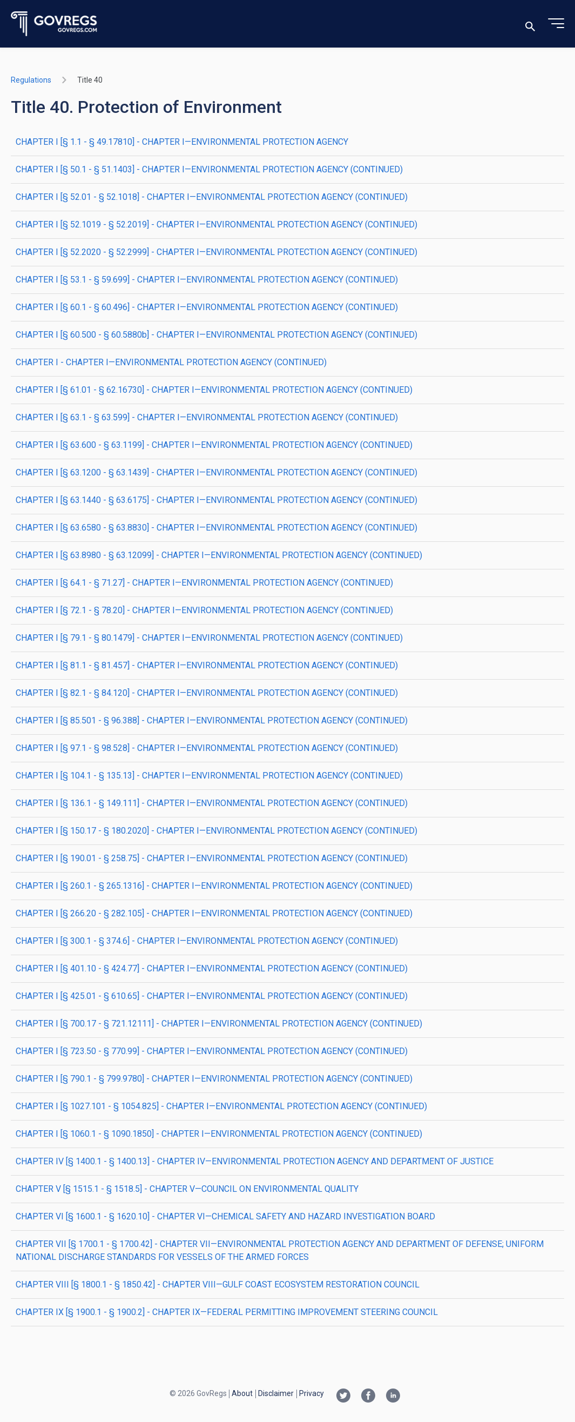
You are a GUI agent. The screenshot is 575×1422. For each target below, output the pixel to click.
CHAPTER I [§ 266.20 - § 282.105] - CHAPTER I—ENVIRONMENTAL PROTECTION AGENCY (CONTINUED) (214, 913)
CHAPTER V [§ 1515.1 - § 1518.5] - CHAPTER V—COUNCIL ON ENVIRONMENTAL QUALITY (187, 1189)
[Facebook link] (368, 1397)
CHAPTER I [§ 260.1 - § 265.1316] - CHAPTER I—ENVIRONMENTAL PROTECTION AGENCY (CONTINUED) (214, 886)
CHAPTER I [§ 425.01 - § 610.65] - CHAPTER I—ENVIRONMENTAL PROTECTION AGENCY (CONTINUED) (212, 996)
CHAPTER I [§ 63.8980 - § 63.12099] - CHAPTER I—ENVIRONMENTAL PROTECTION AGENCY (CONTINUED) (219, 555)
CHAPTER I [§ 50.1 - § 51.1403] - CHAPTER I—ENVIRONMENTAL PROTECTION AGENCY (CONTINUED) (209, 169)
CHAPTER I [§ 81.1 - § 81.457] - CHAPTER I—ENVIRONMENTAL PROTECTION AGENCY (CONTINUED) (207, 665)
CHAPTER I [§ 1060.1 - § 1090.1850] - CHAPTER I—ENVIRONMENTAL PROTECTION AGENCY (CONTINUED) (219, 1134)
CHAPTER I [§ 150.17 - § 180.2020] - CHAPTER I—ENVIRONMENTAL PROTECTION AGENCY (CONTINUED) (216, 831)
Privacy (311, 1393)
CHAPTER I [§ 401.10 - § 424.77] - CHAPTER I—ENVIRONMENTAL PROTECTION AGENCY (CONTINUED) (212, 968)
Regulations (31, 80)
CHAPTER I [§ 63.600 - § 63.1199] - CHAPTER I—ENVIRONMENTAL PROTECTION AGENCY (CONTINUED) (214, 445)
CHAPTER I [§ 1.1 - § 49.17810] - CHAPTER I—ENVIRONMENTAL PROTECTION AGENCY (182, 142)
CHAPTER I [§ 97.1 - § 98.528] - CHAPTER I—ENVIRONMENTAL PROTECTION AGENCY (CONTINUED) (207, 748)
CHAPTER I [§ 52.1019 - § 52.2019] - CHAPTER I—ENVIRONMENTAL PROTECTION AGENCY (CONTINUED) (216, 224)
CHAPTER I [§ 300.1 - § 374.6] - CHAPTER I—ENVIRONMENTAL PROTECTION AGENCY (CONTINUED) (207, 941)
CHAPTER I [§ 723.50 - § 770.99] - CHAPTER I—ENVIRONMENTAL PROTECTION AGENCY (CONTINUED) (212, 1051)
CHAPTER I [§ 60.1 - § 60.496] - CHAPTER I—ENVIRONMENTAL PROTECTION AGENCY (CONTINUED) (207, 307)
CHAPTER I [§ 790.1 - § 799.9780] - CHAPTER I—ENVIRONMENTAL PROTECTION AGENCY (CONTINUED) (214, 1079)
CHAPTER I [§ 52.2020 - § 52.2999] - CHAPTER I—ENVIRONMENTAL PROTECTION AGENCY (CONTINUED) (216, 252)
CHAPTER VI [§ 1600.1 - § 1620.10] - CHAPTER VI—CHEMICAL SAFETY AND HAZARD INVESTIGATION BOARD (225, 1216)
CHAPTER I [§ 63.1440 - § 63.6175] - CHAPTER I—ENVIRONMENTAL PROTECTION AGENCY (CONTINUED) (216, 500)
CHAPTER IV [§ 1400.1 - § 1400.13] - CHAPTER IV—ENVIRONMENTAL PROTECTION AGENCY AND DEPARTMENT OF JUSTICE (254, 1161)
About (242, 1393)
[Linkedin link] (393, 1397)
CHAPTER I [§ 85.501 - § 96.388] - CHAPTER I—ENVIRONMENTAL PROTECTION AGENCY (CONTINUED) (212, 720)
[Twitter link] (343, 1397)
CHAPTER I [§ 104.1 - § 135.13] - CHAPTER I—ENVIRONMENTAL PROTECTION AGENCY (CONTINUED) (209, 775)
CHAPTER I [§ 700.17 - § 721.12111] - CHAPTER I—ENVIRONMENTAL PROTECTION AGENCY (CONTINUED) (219, 1023)
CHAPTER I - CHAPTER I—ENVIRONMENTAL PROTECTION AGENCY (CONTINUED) (171, 362)
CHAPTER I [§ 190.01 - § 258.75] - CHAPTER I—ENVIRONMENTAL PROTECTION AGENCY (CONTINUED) (212, 858)
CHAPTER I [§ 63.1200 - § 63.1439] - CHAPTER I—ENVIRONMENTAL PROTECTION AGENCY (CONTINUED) (216, 472)
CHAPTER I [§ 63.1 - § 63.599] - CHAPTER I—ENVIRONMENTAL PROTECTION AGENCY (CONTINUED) (207, 417)
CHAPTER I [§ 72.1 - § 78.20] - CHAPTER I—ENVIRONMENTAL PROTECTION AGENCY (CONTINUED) (204, 610)
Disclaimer (276, 1393)
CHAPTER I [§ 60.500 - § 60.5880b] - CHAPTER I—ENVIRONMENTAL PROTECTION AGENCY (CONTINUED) (216, 335)
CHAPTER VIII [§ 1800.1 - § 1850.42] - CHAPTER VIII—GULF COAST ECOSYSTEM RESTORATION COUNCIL (218, 1284)
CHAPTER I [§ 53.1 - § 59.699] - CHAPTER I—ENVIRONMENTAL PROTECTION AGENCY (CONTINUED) (207, 279)
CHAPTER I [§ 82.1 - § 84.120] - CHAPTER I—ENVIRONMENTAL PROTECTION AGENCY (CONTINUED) (207, 693)
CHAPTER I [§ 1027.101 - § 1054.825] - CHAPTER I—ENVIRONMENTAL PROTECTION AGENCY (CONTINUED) (221, 1106)
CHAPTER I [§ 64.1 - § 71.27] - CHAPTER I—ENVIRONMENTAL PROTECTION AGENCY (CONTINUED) (204, 583)
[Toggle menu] (556, 23)
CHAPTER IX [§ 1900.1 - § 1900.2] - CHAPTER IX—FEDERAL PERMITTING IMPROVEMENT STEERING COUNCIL (227, 1312)
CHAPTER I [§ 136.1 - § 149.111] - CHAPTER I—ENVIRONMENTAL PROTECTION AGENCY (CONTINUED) (212, 803)
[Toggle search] (530, 24)
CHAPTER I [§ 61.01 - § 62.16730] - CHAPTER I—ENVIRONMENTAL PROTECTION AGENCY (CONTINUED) (214, 390)
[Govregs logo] (54, 24)
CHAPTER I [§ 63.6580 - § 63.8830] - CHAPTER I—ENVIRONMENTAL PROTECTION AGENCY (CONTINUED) (216, 527)
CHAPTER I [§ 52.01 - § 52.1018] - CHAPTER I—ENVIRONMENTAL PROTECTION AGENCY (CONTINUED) (212, 197)
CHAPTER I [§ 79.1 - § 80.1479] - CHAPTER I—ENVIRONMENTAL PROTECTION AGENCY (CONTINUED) (209, 638)
